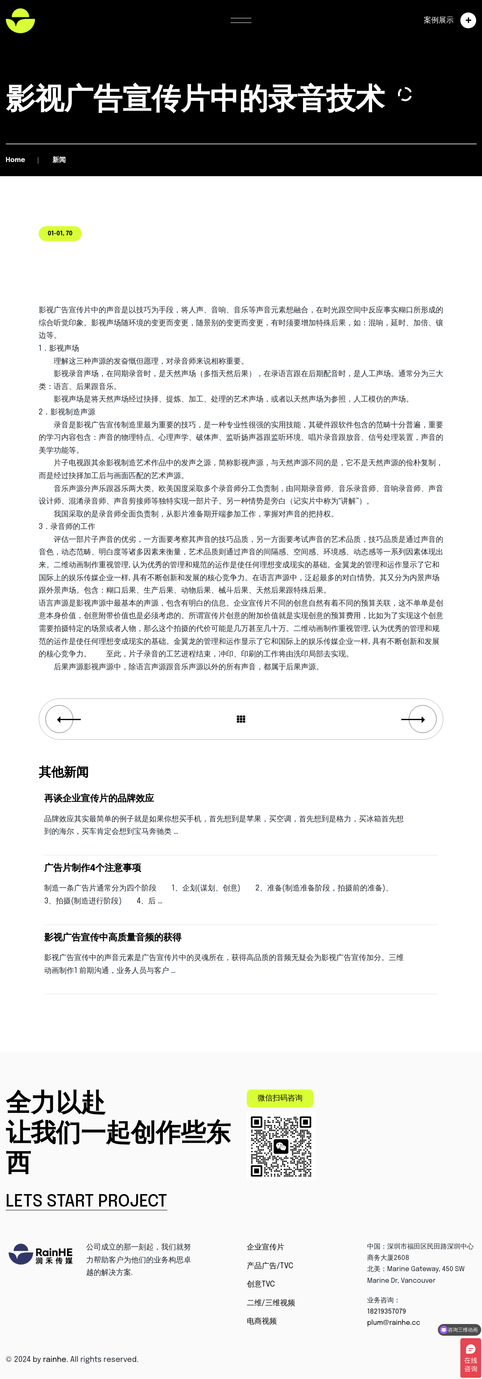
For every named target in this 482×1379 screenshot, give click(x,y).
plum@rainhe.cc (393, 1323)
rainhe (54, 1360)
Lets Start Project (86, 1201)
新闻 (59, 160)
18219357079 (386, 1311)
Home (15, 160)
